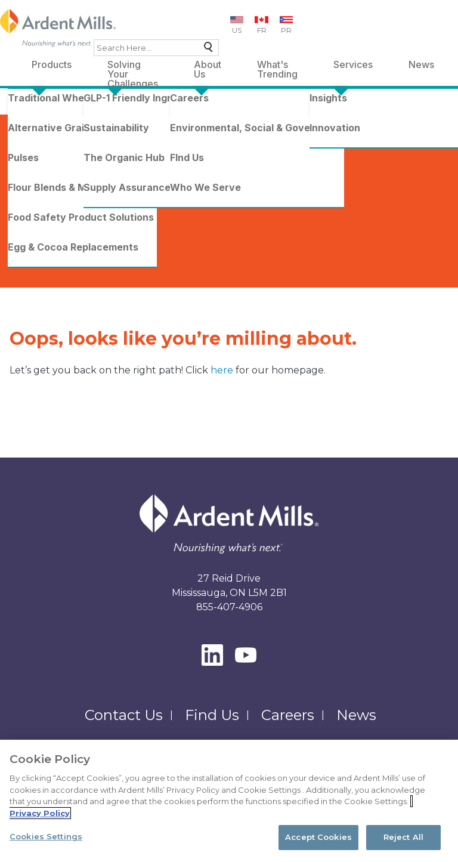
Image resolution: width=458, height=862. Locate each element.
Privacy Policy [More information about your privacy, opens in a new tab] (40, 813)
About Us (207, 66)
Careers (287, 715)
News (421, 64)
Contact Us (124, 715)
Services (353, 64)
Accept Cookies (318, 837)
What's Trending (277, 66)
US (237, 30)
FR (262, 30)
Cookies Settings (46, 836)
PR (286, 30)
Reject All (403, 837)
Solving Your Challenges (132, 66)
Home (28, 108)
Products (52, 64)
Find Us (212, 715)
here (223, 370)
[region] (229, 801)
